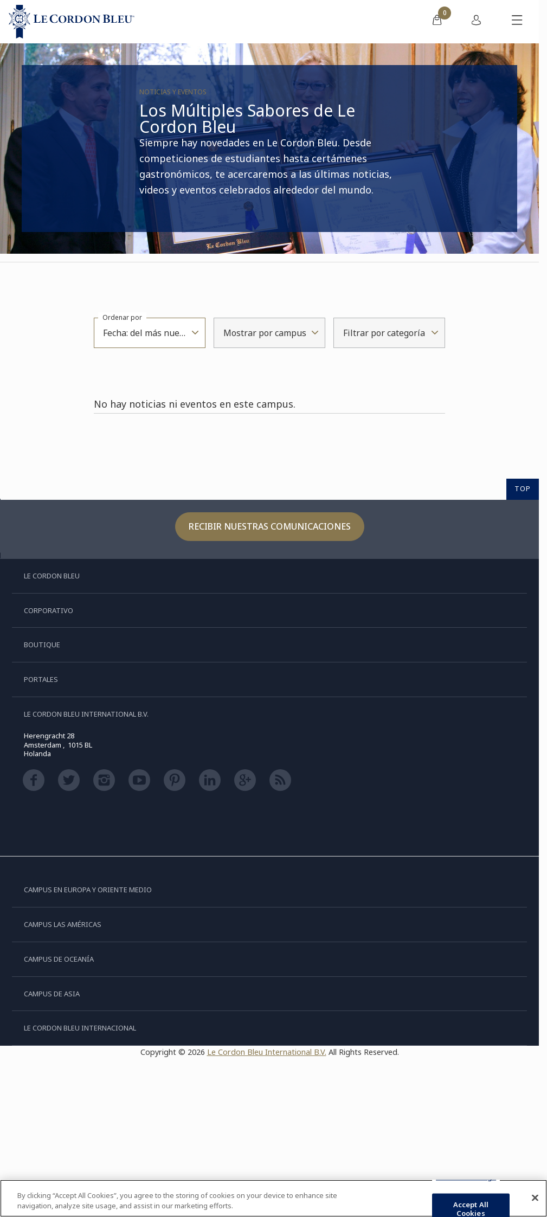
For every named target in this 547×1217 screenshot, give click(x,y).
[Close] (535, 1198)
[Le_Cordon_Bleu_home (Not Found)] (71, 21)
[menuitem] (436, 21)
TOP (522, 488)
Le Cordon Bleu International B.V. (266, 1052)
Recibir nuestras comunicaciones (270, 526)
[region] (273, 1198)
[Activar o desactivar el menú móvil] (517, 21)
